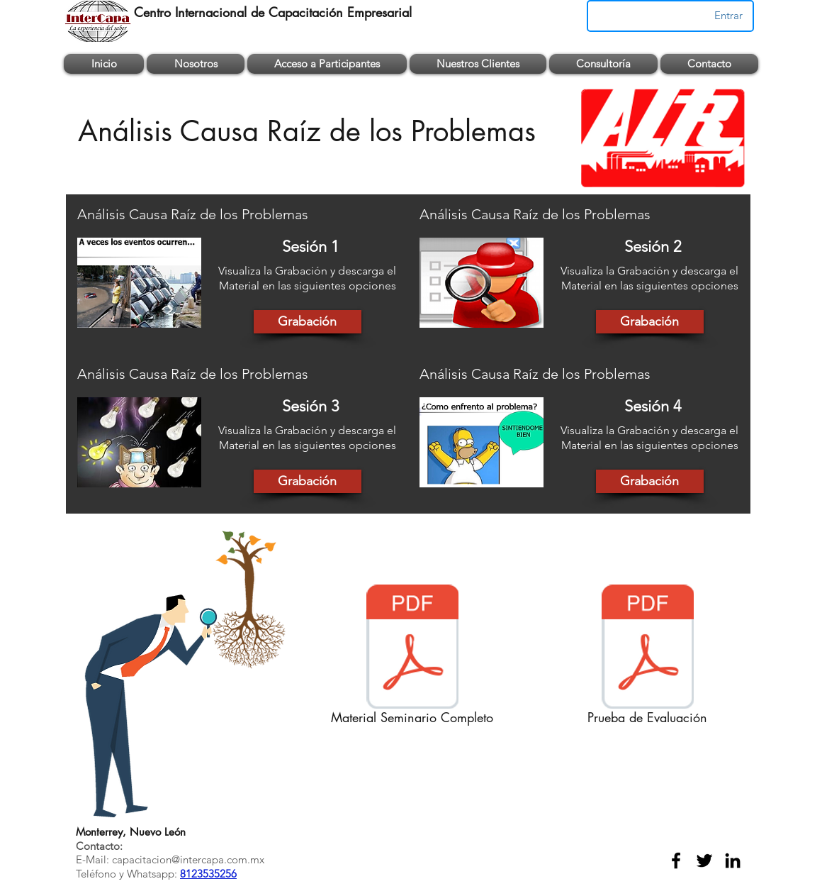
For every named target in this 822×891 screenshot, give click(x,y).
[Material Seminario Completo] (412, 657)
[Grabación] (307, 321)
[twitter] (704, 860)
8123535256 (208, 873)
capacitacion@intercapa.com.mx (188, 859)
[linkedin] (732, 860)
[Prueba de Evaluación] (647, 657)
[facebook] (676, 860)
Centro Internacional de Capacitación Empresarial (273, 12)
